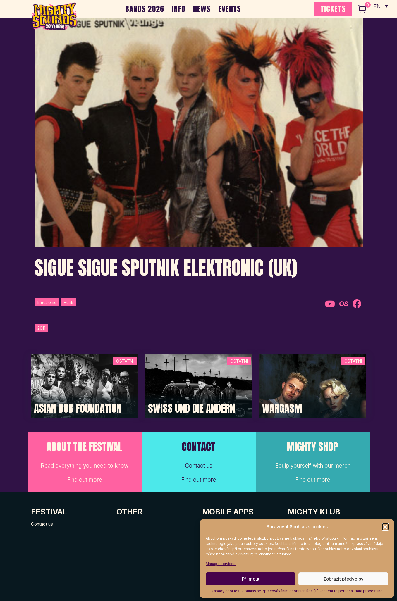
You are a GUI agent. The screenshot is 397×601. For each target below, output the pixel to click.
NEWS (202, 9)
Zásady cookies (225, 591)
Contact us (42, 524)
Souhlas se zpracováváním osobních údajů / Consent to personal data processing (312, 591)
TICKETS (333, 9)
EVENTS (229, 9)
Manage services (221, 564)
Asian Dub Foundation (77, 408)
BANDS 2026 (144, 9)
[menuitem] (380, 5)
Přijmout (250, 579)
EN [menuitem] (376, 6)
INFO (178, 9)
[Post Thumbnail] (84, 385)
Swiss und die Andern (191, 408)
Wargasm (282, 408)
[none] (380, 5)
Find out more (84, 479)
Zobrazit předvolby (343, 579)
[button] (385, 527)
